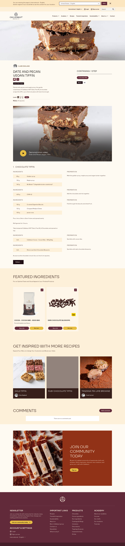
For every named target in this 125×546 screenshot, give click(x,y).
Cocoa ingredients (77, 516)
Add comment (105, 410)
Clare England (24, 66)
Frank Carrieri (90, 395)
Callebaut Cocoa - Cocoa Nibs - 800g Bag (40, 240)
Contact (112, 16)
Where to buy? (54, 531)
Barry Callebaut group (57, 524)
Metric (80, 82)
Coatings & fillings (77, 521)
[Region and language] (80, 3)
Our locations (98, 521)
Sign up (74, 470)
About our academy (100, 514)
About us (52, 521)
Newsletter (53, 529)
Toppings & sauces (77, 529)
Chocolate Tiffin (83, 77)
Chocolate (75, 514)
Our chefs (97, 519)
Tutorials (97, 524)
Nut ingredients (77, 519)
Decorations (76, 526)
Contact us (53, 526)
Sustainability (54, 519)
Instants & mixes (77, 531)
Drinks (74, 534)
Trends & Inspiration (82, 16)
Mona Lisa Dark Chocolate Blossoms (38, 250)
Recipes (72, 16)
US (84, 82)
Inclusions (75, 524)
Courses (96, 516)
